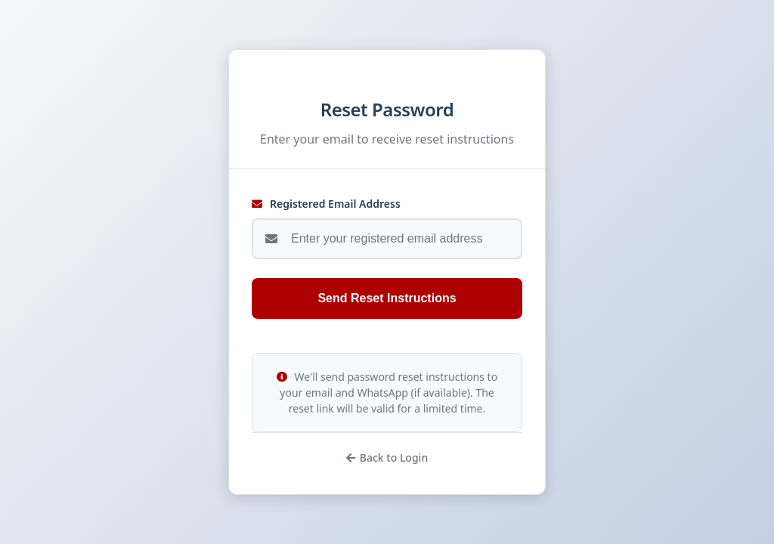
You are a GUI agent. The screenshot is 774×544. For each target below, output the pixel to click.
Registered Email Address (326, 203)
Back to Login (387, 457)
